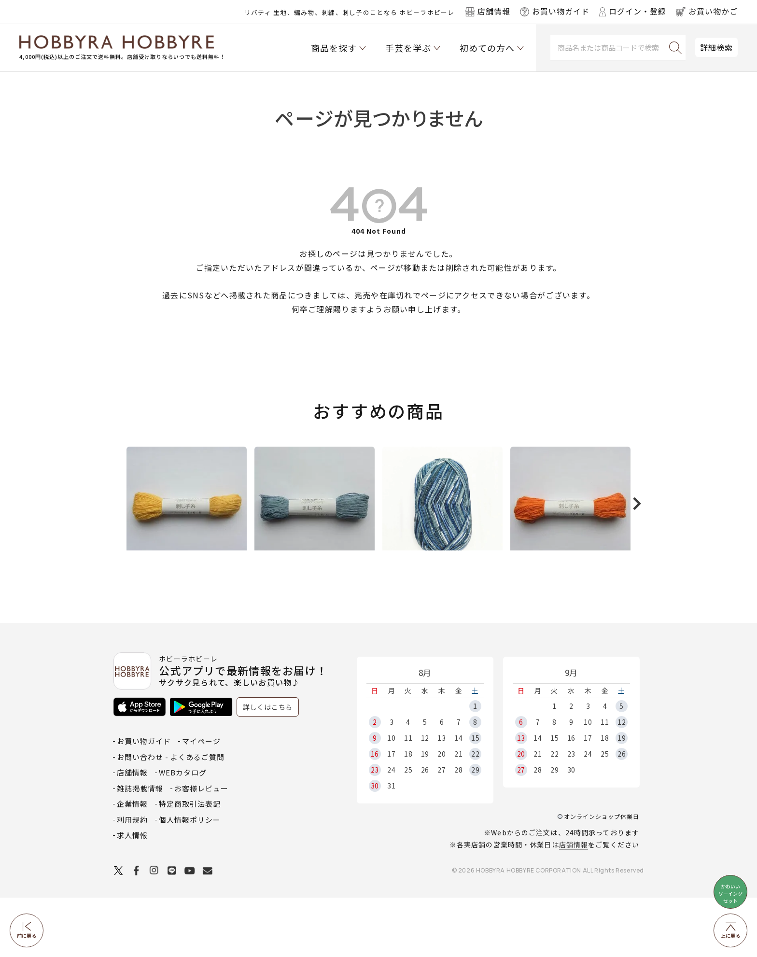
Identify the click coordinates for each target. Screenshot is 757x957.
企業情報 (132, 863)
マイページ (201, 800)
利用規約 (132, 879)
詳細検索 (716, 47)
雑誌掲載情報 (140, 848)
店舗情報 (573, 904)
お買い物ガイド (144, 800)
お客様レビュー (201, 848)
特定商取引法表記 (190, 863)
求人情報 (132, 894)
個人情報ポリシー (190, 879)
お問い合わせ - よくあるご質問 (170, 816)
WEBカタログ (183, 832)
